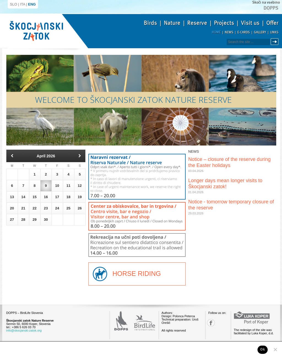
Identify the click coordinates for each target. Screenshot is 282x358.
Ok (262, 349)
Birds (150, 22)
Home (216, 32)
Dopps (271, 8)
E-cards (243, 32)
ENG (32, 4)
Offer (272, 22)
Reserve (197, 22)
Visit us (250, 22)
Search (275, 42)
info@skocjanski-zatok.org (24, 330)
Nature (172, 22)
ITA (22, 4)
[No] (275, 349)
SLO (13, 4)
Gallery (260, 32)
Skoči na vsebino (266, 2)
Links (274, 32)
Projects (224, 22)
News (229, 32)
